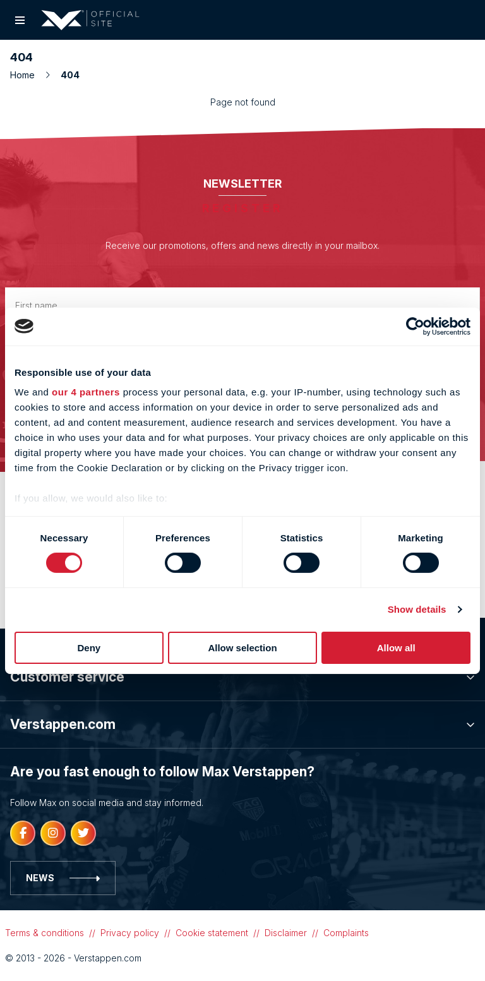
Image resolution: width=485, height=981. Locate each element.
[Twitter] (83, 833)
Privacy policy (129, 932)
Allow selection (242, 647)
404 (70, 74)
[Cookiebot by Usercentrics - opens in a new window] (415, 325)
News (63, 877)
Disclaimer (286, 932)
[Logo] (90, 20)
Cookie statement (212, 932)
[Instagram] (53, 833)
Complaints (346, 932)
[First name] (242, 305)
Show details (417, 609)
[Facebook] (22, 833)
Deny (88, 647)
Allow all (396, 647)
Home (30, 74)
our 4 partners (86, 392)
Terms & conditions (44, 932)
